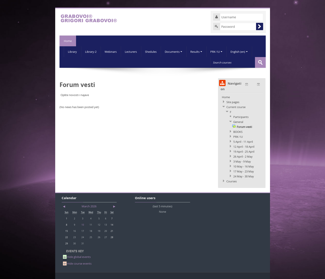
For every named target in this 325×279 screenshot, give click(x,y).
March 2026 (89, 206)
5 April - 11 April (243, 142)
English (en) (239, 52)
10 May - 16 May (243, 166)
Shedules (151, 52)
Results (196, 52)
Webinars (111, 52)
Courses (231, 181)
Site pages (232, 102)
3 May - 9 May (242, 161)
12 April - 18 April (243, 147)
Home (68, 41)
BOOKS (238, 132)
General (238, 122)
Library (72, 52)
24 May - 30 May (243, 176)
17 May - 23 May (243, 171)
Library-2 (90, 52)
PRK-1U (216, 52)
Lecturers (131, 52)
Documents (173, 52)
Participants (241, 117)
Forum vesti (244, 127)
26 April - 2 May (243, 156)
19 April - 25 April (243, 151)
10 (82, 224)
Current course (236, 107)
